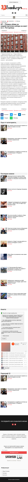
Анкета (3, 309)
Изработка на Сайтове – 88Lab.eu (14, 460)
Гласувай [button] (4, 338)
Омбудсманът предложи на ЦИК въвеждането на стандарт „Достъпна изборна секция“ (17, 282)
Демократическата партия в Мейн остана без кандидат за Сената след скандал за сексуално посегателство (17, 177)
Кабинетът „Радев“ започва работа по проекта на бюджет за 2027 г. (17, 242)
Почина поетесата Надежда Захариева (17, 189)
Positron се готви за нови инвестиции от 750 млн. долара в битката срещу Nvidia (17, 295)
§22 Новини (4, 22)
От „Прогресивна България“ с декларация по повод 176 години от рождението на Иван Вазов (17, 269)
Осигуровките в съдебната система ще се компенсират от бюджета (17, 152)
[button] (14, 17)
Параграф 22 (5, 373)
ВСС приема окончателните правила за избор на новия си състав (17, 126)
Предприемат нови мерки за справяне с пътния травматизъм (17, 139)
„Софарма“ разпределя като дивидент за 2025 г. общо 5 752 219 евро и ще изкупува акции (17, 203)
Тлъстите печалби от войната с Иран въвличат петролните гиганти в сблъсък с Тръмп (17, 216)
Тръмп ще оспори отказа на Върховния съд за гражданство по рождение (17, 229)
